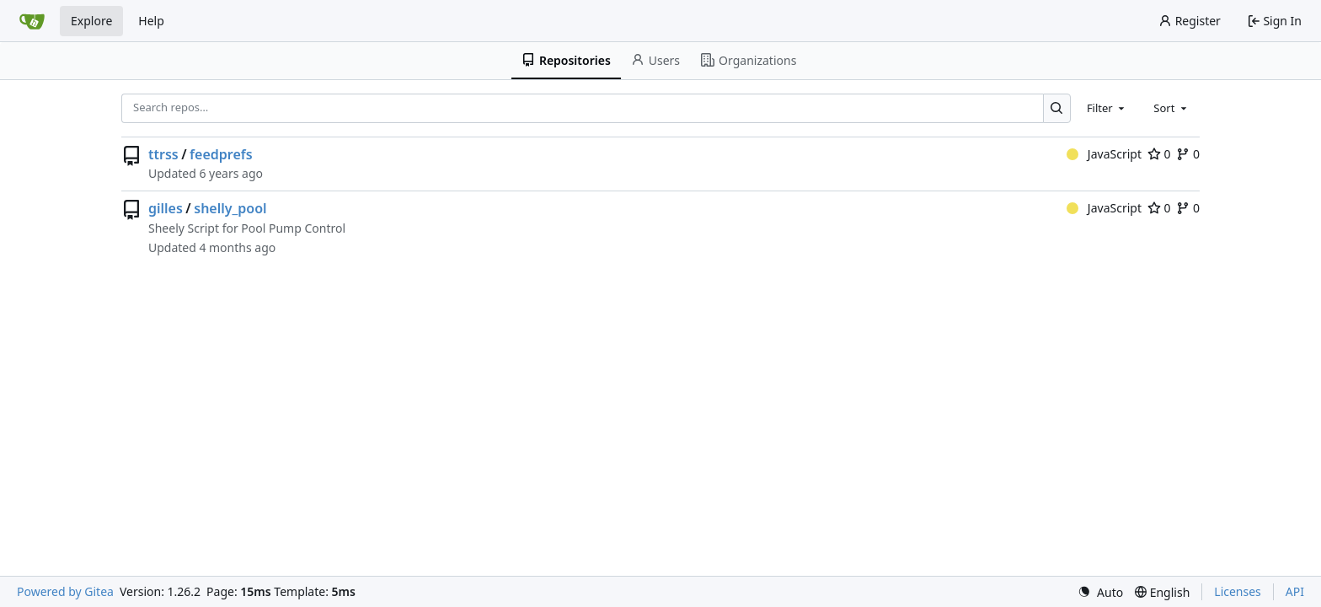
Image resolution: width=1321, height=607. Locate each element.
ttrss (163, 154)
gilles (165, 208)
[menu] (1100, 592)
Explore (91, 21)
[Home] (32, 21)
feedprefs (221, 154)
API (1295, 591)
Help (151, 21)
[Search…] (1057, 108)
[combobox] (1107, 108)
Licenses (1237, 591)
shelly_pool (230, 208)
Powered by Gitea (65, 591)
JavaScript (1104, 154)
